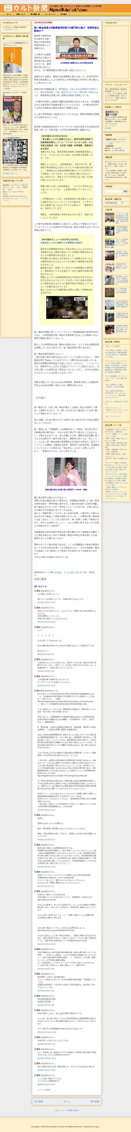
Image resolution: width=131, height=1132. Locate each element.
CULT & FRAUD (17, 192)
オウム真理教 (114, 346)
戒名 (119, 481)
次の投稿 (38, 1101)
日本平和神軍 (119, 387)
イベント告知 (122, 434)
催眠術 (110, 478)
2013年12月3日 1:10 (45, 671)
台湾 (108, 496)
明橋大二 (115, 487)
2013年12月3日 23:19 (46, 867)
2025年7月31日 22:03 (46, 1070)
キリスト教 (123, 483)
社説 (124, 430)
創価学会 (117, 372)
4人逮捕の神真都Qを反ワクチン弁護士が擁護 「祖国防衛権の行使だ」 (122, 329)
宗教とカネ (112, 481)
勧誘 (114, 458)
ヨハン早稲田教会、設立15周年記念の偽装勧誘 (121, 290)
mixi (109, 465)
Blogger (96, 1127)
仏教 (116, 483)
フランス (113, 498)
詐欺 (77, 572)
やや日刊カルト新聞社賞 (113, 432)
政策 (125, 443)
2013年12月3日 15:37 (46, 810)
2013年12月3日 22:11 (46, 840)
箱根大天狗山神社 (116, 391)
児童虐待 (114, 452)
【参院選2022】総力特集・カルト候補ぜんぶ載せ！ (122, 266)
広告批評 (119, 467)
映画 (112, 467)
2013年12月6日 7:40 (45, 991)
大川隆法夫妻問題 (118, 150)
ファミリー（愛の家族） (118, 395)
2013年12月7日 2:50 (45, 1005)
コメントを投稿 (43, 1090)
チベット (114, 496)
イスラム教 (110, 485)
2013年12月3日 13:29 (46, 685)
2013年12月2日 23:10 (46, 622)
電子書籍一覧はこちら (10, 174)
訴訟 (122, 438)
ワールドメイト (115, 416)
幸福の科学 (112, 352)
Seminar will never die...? (19, 196)
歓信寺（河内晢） (116, 350)
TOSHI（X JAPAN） (112, 489)
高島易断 (113, 376)
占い (116, 474)
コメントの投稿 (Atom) (69, 1110)
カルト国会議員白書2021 (11, 138)
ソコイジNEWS (110, 171)
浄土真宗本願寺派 (119, 368)
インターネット (117, 465)
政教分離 (119, 443)
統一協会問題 (116, 148)
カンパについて (50, 14)
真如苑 (110, 372)
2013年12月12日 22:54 (46, 1032)
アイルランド (116, 492)
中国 (120, 496)
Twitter (9, 189)
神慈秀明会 (118, 370)
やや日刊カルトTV (10, 29)
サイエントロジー (116, 361)
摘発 (117, 438)
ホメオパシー (109, 456)
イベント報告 (111, 436)
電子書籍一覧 (35, 14)
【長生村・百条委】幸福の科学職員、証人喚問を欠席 (122, 254)
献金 (72, 572)
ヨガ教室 (117, 478)
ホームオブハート (113, 397)
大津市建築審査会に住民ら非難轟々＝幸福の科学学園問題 (122, 230)
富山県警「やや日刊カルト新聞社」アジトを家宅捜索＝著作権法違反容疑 (122, 280)
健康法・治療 (120, 454)
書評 (111, 469)
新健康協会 (109, 370)
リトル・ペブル (116, 412)
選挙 (108, 445)
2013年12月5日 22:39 (46, 944)
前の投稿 (95, 1101)
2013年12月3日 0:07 (45, 654)
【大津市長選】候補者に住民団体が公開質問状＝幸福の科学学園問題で (122, 304)
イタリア (119, 494)
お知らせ (118, 430)
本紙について (21, 14)
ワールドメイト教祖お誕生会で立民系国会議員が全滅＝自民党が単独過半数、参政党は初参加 (122, 218)
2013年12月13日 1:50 (46, 1044)
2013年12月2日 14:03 (46, 602)
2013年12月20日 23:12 (46, 1058)
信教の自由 (115, 445)
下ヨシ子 (122, 487)
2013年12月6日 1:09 (45, 969)
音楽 (116, 469)
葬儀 (123, 481)
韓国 (125, 494)
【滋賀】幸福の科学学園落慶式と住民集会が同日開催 (122, 315)
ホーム (9, 14)
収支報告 (64, 14)
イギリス (111, 494)
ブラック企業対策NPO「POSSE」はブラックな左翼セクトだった (122, 242)
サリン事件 (112, 441)
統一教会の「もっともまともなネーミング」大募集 (115, 141)
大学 (121, 450)
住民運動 (121, 458)
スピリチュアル (116, 476)
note (12, 187)
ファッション (113, 472)
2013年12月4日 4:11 (45, 886)
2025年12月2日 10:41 (46, 1084)
